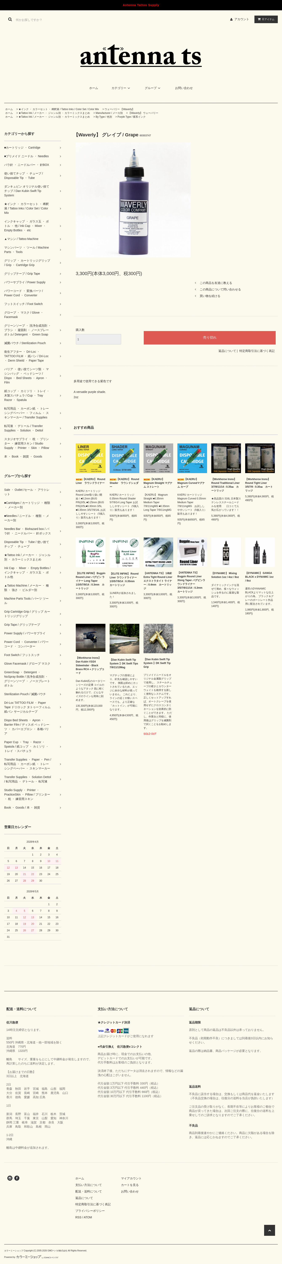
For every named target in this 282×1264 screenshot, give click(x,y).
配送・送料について (88, 1191)
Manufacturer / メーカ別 (109, 113)
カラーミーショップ (13, 1250)
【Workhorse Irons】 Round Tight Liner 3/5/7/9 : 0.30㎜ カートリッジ (259, 485)
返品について (227, 351)
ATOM (88, 1217)
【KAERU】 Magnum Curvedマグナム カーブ (191, 483)
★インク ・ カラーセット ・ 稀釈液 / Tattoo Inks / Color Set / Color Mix (59, 109)
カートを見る (130, 1185)
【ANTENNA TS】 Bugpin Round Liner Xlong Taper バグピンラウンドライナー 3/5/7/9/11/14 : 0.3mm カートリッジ (191, 582)
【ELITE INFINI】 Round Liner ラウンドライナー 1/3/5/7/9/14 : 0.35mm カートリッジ (124, 579)
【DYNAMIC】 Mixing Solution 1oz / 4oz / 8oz (225, 575)
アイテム (265, 19)
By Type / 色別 (104, 116)
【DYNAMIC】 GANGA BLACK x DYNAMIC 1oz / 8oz (259, 577)
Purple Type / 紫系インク (132, 116)
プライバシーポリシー (90, 1210)
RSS (78, 1217)
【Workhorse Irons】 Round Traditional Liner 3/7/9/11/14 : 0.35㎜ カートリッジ (225, 485)
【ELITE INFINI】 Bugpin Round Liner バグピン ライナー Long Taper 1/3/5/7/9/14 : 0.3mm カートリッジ (90, 581)
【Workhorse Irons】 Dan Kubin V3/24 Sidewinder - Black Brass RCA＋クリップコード (90, 665)
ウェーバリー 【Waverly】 (119, 109)
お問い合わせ (184, 88)
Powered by (31, 1257)
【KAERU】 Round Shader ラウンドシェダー (124, 483)
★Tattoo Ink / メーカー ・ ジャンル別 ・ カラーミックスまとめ (54, 113)
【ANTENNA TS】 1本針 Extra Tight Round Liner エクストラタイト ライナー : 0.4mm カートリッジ (158, 581)
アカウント (241, 19)
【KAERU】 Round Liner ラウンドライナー (90, 481)
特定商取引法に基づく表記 (257, 351)
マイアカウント (131, 1178)
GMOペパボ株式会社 (57, 1250)
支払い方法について (88, 1185)
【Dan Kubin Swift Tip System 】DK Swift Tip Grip (157, 663)
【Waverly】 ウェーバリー (143, 113)
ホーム (93, 88)
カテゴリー (121, 88)
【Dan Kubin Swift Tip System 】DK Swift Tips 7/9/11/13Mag (124, 663)
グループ (153, 88)
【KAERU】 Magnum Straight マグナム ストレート (158, 483)
